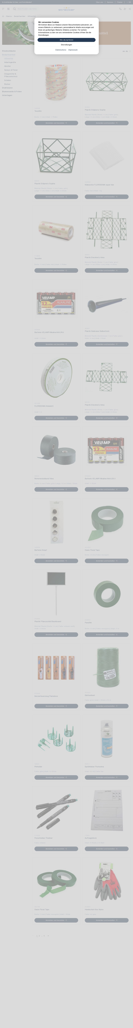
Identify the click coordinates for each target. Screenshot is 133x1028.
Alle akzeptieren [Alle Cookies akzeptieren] (66, 40)
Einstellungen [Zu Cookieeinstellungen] (66, 45)
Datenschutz (60, 50)
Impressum (73, 50)
